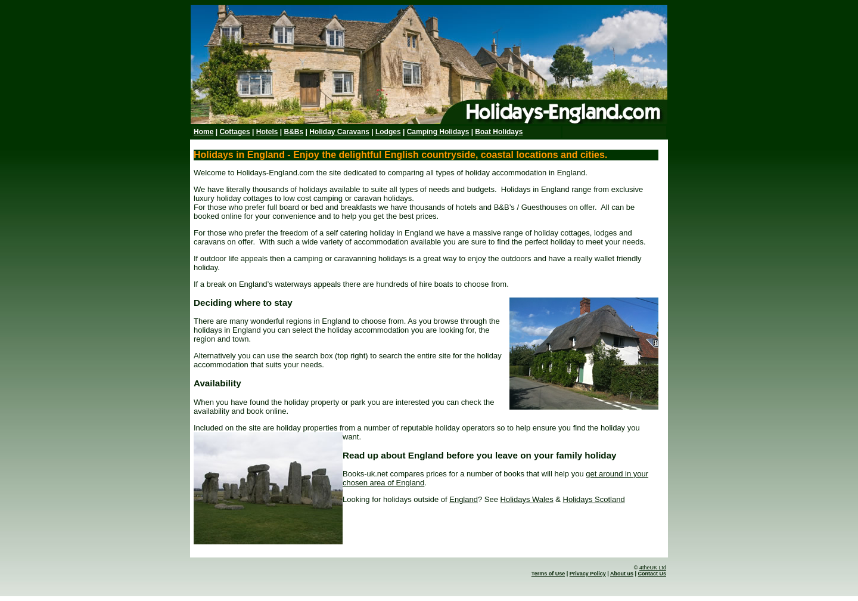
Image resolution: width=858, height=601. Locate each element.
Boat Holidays (499, 132)
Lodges (388, 132)
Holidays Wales (527, 499)
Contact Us (652, 574)
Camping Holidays (438, 132)
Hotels (267, 132)
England (463, 499)
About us (621, 574)
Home (203, 132)
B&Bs (293, 132)
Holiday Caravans (339, 132)
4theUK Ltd (652, 568)
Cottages (234, 132)
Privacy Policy (588, 574)
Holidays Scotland (594, 499)
